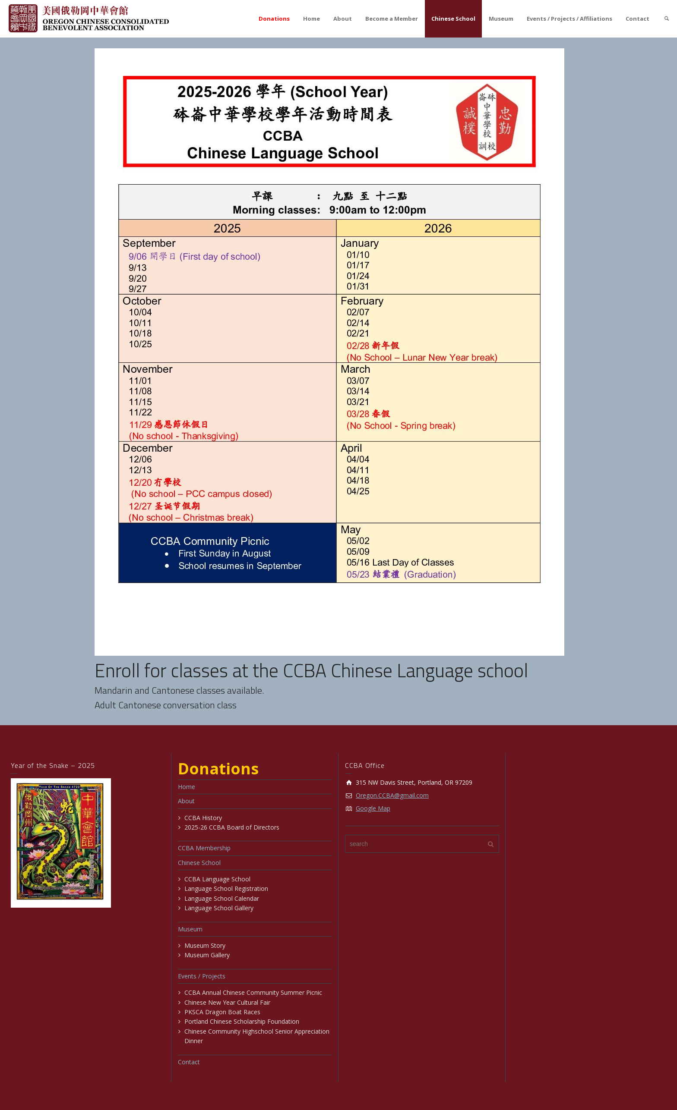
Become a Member (391, 18)
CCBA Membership (204, 848)
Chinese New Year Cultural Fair (227, 1002)
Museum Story (204, 945)
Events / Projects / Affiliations (569, 18)
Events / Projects (201, 976)
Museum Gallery (207, 955)
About (342, 18)
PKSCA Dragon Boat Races (222, 1012)
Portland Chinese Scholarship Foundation (241, 1021)
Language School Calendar (221, 898)
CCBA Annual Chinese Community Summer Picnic (253, 992)
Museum (501, 18)
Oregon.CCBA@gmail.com (392, 795)
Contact (637, 18)
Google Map (373, 808)
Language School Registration (226, 888)
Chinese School (453, 18)
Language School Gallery (218, 908)
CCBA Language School (217, 879)
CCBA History (203, 818)
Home (311, 18)
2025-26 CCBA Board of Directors (231, 827)
